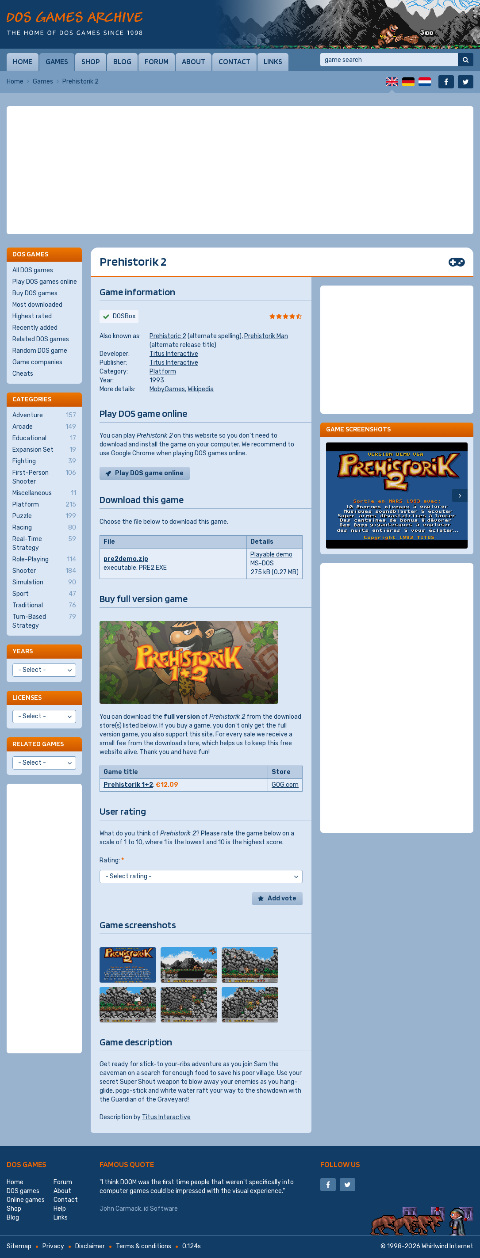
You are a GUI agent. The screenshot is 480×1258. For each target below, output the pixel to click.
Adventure (44, 415)
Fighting (44, 461)
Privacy (53, 1246)
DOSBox (124, 316)
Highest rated (32, 316)
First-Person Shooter (44, 477)
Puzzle (44, 516)
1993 (157, 380)
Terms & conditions (143, 1246)
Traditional (44, 605)
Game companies (37, 362)
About (193, 61)
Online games (26, 1200)
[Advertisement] (240, 170)
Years (22, 651)
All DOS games (32, 270)
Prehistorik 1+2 (128, 785)
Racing (44, 527)
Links (273, 61)
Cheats (22, 373)
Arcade (44, 427)
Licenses (27, 697)
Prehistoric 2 (168, 336)
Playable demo (271, 554)
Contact (234, 61)
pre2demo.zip (126, 559)
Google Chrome (133, 453)
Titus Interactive (174, 354)
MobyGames (167, 389)
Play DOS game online (149, 473)
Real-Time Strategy (44, 543)
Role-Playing (44, 559)
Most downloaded (37, 305)
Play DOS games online (44, 282)
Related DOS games (40, 339)
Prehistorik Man (266, 336)
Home (22, 61)
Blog (122, 61)
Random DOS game (39, 351)
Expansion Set (44, 450)
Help (60, 1208)
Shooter (44, 571)
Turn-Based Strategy (44, 621)
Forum (157, 61)
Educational (44, 438)
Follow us (340, 1164)
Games (57, 61)
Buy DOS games (35, 293)
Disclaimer (90, 1246)
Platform (163, 371)
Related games (38, 744)
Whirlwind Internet (447, 1246)
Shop (90, 61)
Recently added (35, 328)
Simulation (44, 582)
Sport (44, 594)
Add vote (282, 898)
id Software (161, 1208)
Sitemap (19, 1246)
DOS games (26, 1164)
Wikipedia (201, 389)
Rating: (112, 860)
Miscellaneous (44, 493)
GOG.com (285, 785)
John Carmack (120, 1208)
